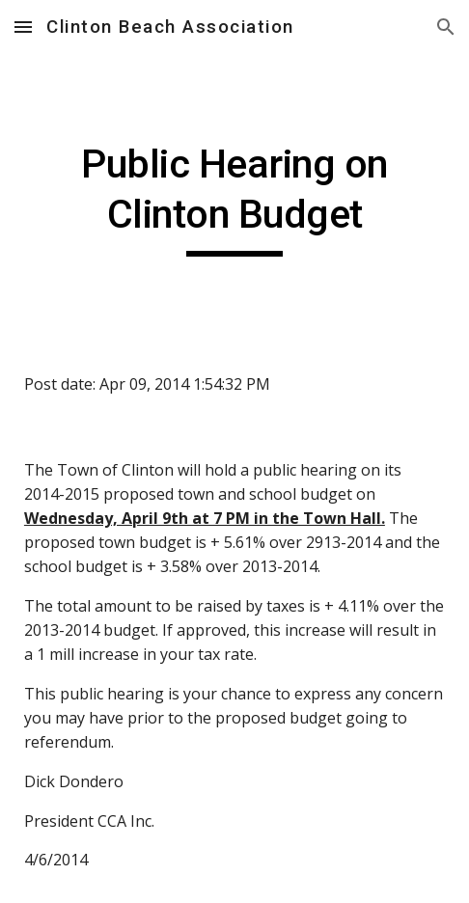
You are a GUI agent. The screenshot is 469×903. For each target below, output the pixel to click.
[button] (23, 26)
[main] (234, 197)
